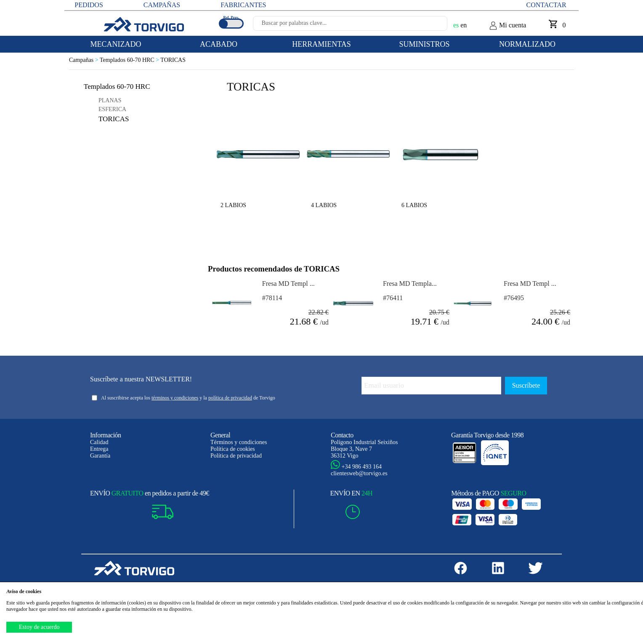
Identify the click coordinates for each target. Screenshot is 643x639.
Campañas (84, 60)
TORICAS (173, 60)
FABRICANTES (243, 4)
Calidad (99, 442)
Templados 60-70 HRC (130, 60)
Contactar (546, 4)
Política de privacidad (236, 456)
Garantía (100, 456)
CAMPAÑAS (161, 4)
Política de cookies (232, 449)
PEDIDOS (88, 4)
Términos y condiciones (238, 442)
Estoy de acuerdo (39, 627)
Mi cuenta (507, 25)
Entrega (99, 449)
